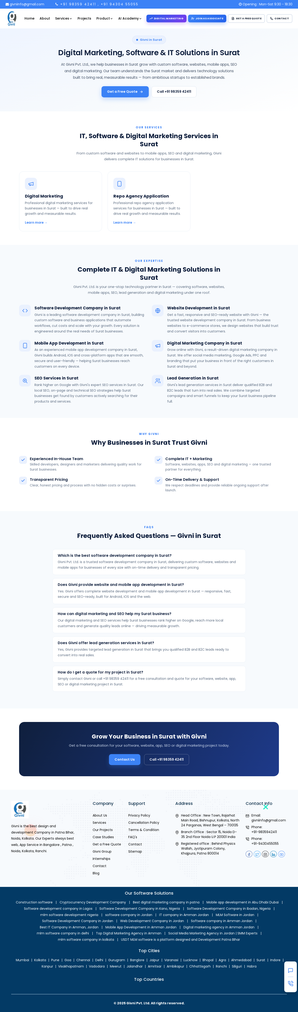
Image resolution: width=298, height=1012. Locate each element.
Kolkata (40, 960)
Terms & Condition (143, 829)
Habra (252, 966)
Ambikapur (175, 966)
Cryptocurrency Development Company (93, 902)
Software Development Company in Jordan (77, 921)
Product (104, 18)
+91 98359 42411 (78, 4)
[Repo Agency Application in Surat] (149, 222)
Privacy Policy (139, 815)
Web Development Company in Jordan (152, 921)
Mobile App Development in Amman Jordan (140, 927)
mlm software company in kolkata (86, 939)
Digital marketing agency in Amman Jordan (218, 927)
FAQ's (132, 837)
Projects (84, 18)
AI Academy (130, 18)
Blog (96, 873)
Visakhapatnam (71, 966)
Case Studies (103, 837)
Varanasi (171, 960)
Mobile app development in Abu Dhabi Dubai (243, 902)
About (45, 18)
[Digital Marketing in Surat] (60, 222)
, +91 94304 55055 (118, 4)
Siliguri (237, 966)
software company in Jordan (128, 915)
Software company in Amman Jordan (221, 921)
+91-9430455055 (265, 843)
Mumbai (22, 960)
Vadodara (97, 966)
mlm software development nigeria (69, 915)
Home (29, 18)
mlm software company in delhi (63, 933)
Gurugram (116, 960)
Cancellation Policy (143, 822)
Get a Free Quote (125, 91)
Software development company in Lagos (58, 908)
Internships (101, 858)
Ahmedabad (241, 960)
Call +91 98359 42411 (174, 91)
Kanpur (47, 966)
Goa (67, 960)
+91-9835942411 (264, 832)
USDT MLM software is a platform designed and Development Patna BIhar (180, 939)
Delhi (99, 960)
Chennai (83, 960)
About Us (100, 815)
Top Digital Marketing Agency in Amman (128, 933)
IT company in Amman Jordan (184, 915)
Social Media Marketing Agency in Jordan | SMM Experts (212, 933)
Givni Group (102, 851)
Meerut (116, 966)
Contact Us (133, 755)
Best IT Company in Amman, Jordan (69, 927)
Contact (99, 866)
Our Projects (103, 829)
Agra (222, 960)
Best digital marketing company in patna (166, 902)
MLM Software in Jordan (235, 915)
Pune (55, 960)
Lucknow (190, 960)
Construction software (34, 902)
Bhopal (208, 960)
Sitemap (135, 851)
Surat (261, 960)
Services (63, 18)
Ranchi (221, 966)
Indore (275, 960)
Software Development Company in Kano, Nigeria (139, 908)
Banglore (137, 960)
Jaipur (154, 960)
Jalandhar (135, 966)
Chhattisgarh (200, 966)
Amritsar (155, 966)
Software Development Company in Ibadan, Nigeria (229, 908)
